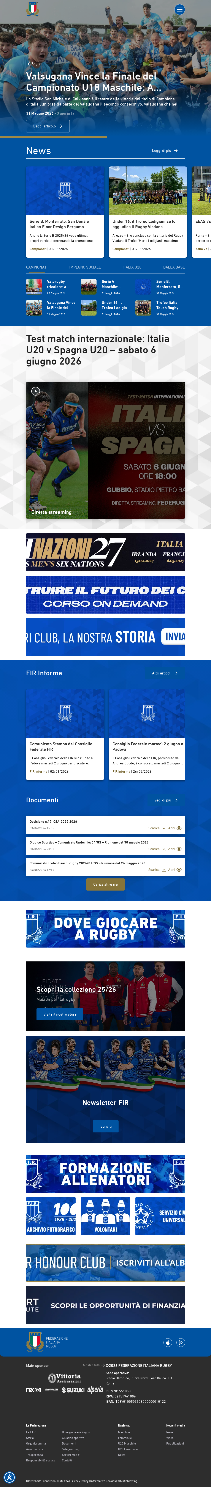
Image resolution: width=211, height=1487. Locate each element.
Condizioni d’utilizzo (56, 1481)
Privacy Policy (79, 1481)
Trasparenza (34, 1454)
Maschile (124, 1432)
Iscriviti (106, 1126)
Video (169, 1438)
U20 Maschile (127, 1443)
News (121, 1454)
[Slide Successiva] (39, 64)
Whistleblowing (127, 1481)
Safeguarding (70, 1449)
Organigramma (36, 1443)
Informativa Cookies (103, 1481)
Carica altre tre (105, 884)
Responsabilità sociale (40, 1460)
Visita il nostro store (59, 1014)
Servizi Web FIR (72, 1454)
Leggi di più (165, 150)
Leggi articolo (48, 126)
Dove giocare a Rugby (76, 1432)
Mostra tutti (94, 1365)
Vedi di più (166, 800)
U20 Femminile (128, 1449)
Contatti (67, 1460)
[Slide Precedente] (28, 64)
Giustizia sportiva (73, 1438)
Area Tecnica (34, 1449)
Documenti (69, 1443)
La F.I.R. (31, 1432)
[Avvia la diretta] (105, 391)
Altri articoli (165, 673)
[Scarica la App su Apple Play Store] (167, 1342)
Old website (33, 1481)
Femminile (125, 1438)
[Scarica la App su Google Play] (180, 1342)
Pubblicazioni (175, 1443)
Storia (30, 1438)
